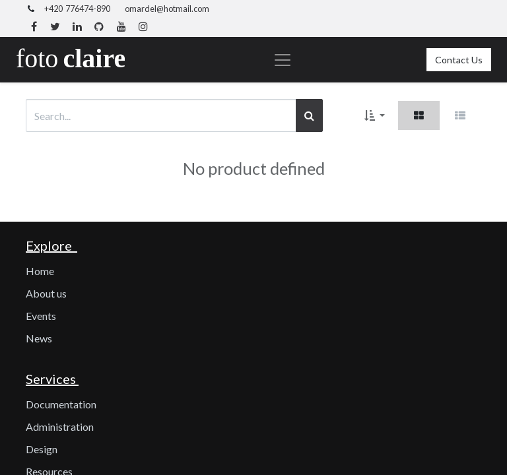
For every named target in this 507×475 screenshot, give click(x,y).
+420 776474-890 (77, 8)
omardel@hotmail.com (167, 8)
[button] (374, 115)
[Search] (309, 115)
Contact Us (459, 59)
